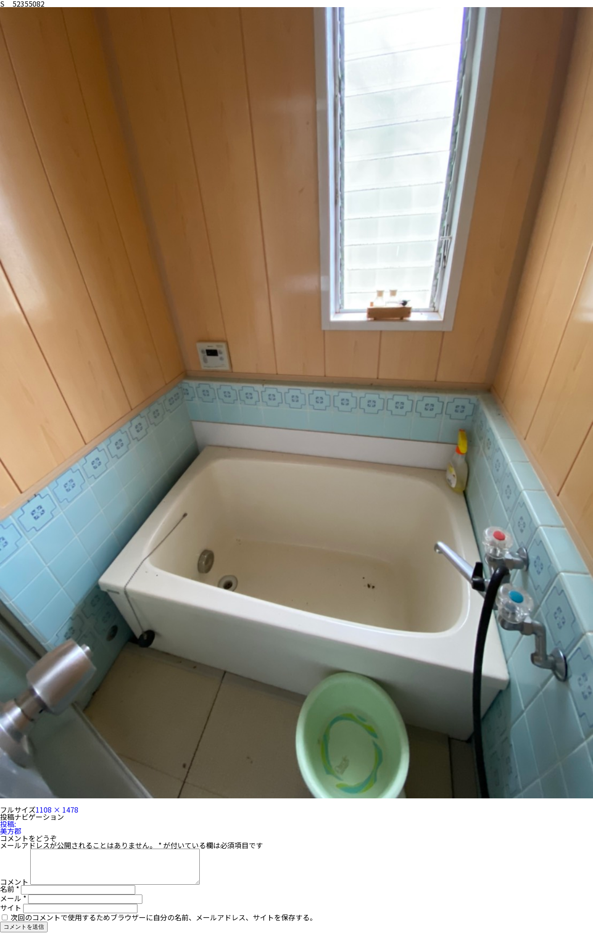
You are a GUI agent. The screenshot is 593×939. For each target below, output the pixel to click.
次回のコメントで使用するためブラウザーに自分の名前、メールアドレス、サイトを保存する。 (164, 924)
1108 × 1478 (57, 809)
